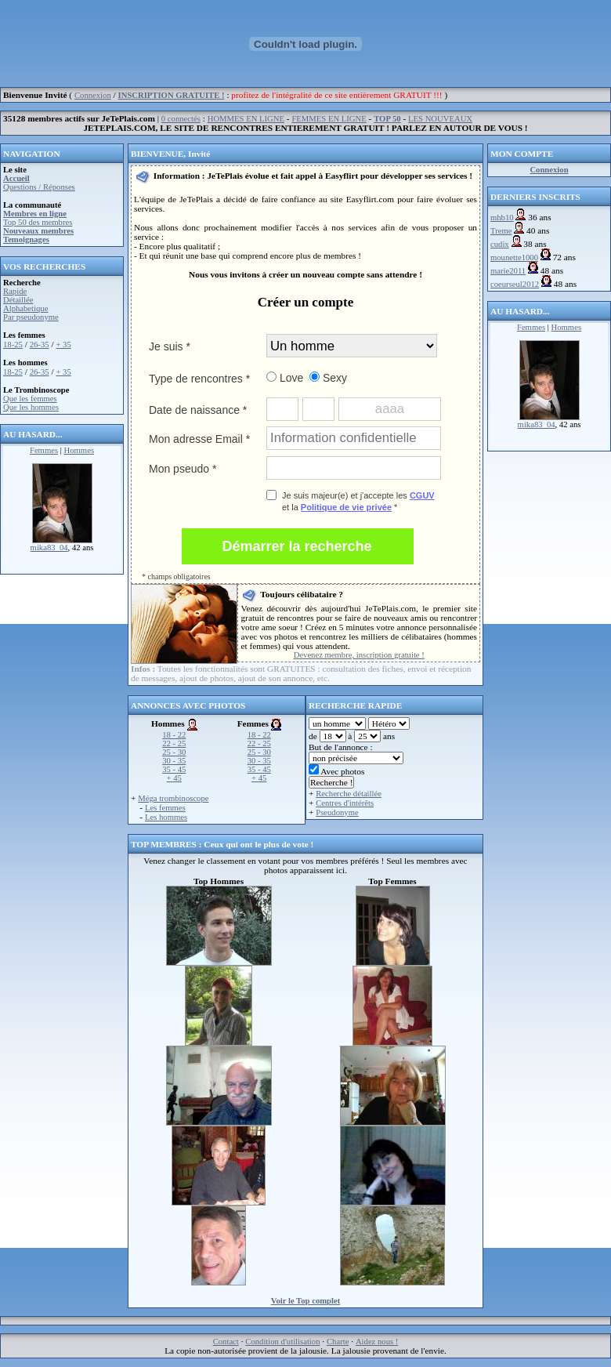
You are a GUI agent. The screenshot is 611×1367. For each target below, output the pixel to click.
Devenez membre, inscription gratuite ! (359, 655)
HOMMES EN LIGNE (246, 118)
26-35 (39, 344)
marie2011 (508, 271)
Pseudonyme (337, 812)
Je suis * (169, 346)
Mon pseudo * (182, 468)
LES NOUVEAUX (440, 118)
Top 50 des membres (37, 222)
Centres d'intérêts (345, 803)
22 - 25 (174, 743)
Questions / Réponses (39, 187)
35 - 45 (174, 769)
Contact (226, 1341)
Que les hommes (31, 407)
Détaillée (18, 300)
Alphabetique (25, 308)
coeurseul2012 (514, 284)
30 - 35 (174, 760)
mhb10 (502, 217)
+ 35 (63, 344)
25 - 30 (174, 752)
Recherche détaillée (348, 793)
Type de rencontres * (199, 378)
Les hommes (166, 817)
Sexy (328, 378)
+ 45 (174, 778)
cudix (499, 244)
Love (284, 378)
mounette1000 (514, 257)
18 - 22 (174, 735)
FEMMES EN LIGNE (328, 118)
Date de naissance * (198, 410)
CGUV (422, 495)
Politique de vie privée (346, 507)
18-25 (13, 344)
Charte (338, 1341)
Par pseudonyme (31, 317)
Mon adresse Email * (199, 439)
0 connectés (181, 118)
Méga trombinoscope (173, 798)
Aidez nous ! (377, 1341)
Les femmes (165, 807)
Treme (501, 231)
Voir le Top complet (306, 1300)
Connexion (92, 95)
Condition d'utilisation (282, 1341)
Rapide (15, 291)
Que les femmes (30, 398)
